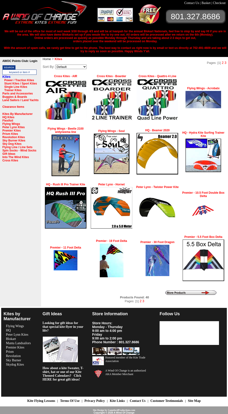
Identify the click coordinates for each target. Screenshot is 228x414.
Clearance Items (13, 106)
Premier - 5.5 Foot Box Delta (203, 237)
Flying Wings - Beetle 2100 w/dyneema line (66, 130)
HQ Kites (8, 117)
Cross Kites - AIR (65, 76)
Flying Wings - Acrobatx (203, 88)
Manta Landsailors (18, 343)
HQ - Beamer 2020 (157, 130)
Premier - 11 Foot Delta (65, 247)
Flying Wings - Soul (111, 131)
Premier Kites (11, 130)
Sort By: (49, 67)
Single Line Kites (15, 87)
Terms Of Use (70, 401)
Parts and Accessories (17, 93)
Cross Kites (10, 160)
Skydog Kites (15, 364)
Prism (10, 351)
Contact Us (192, 3)
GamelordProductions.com (121, 410)
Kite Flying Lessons (41, 401)
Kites (6, 77)
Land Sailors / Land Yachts (20, 100)
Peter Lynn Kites (13, 127)
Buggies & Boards (14, 97)
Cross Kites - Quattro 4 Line (157, 76)
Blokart (11, 339)
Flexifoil (7, 120)
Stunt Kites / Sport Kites (20, 83)
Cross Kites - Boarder (111, 76)
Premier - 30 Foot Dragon (157, 242)
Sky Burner (13, 360)
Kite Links (117, 401)
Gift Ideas (8, 153)
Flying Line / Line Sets (17, 147)
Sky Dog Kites (12, 144)
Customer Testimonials (166, 401)
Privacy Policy (95, 401)
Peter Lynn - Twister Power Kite (157, 187)
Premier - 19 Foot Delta (111, 241)
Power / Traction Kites (19, 80)
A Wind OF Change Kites (49, 14)
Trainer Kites (13, 90)
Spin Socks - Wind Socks (19, 150)
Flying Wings (11, 124)
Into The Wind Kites (15, 157)
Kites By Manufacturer (17, 114)
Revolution (13, 356)
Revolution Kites (13, 137)
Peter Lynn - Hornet (111, 184)
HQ (8, 330)
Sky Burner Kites (13, 140)
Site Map (194, 401)
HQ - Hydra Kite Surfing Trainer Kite (203, 134)
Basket (206, 3)
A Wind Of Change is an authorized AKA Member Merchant (125, 372)
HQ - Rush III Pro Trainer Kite (65, 184)
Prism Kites (10, 134)
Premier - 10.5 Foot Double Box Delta (203, 194)
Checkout (219, 3)
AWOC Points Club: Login (19, 61)
